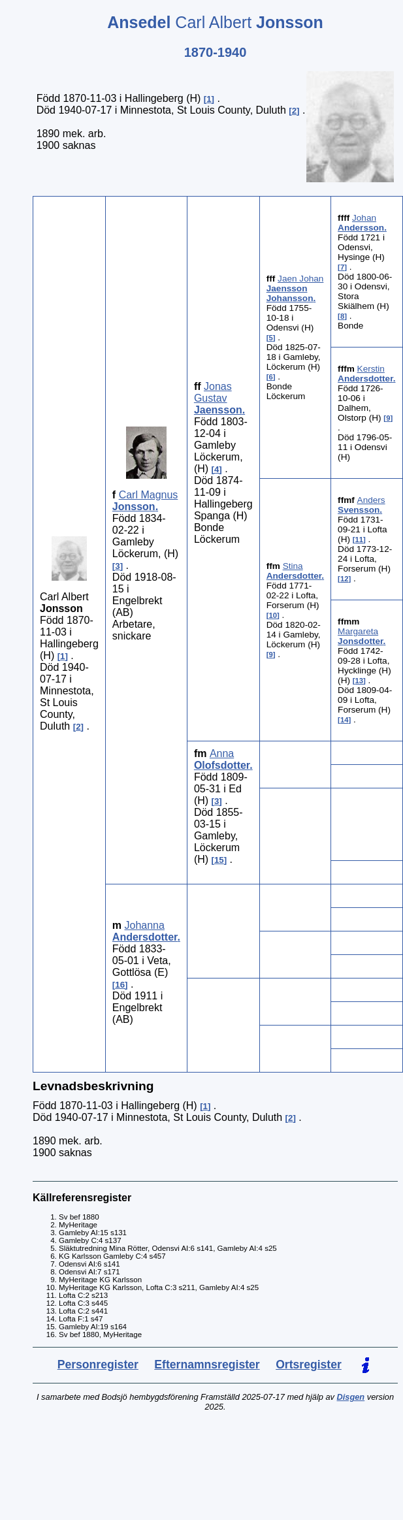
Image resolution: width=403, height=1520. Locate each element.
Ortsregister (309, 1364)
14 (344, 720)
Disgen (351, 1397)
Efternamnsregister (206, 1364)
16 (120, 985)
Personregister (97, 1364)
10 (272, 615)
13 (359, 681)
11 (359, 539)
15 (219, 860)
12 (344, 579)
